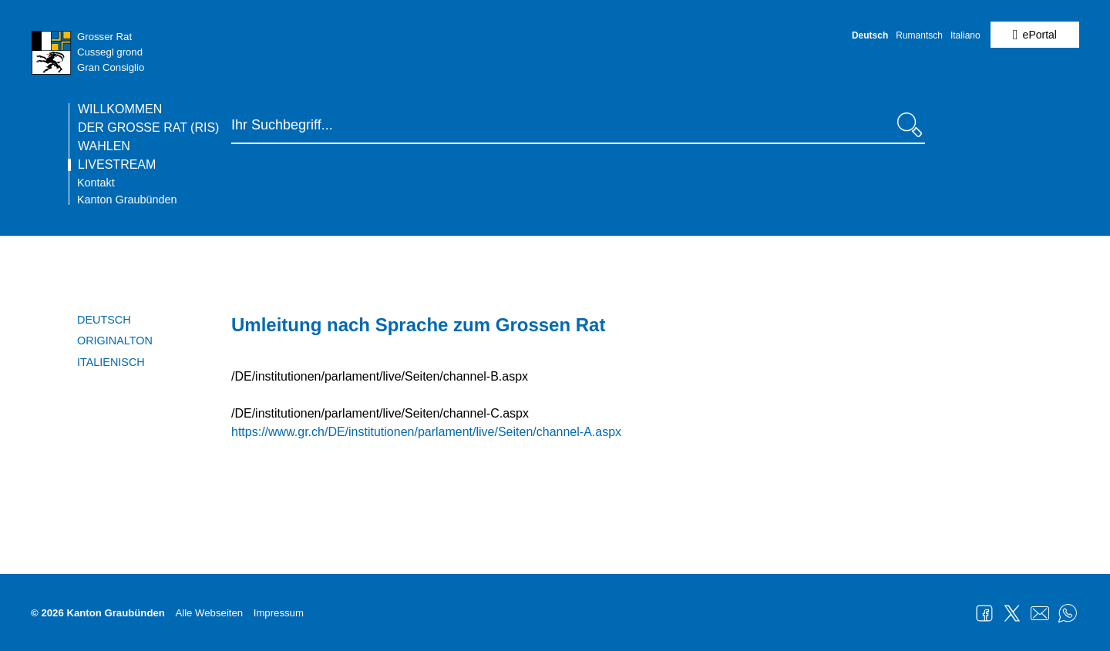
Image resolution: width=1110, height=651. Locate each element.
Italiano (965, 35)
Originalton (115, 340)
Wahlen (104, 146)
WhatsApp (1067, 613)
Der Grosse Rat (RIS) (148, 128)
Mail (1039, 613)
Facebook (984, 613)
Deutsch (104, 320)
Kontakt (96, 182)
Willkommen (120, 109)
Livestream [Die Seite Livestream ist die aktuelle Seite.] (117, 165)
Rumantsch (919, 35)
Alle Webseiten (209, 613)
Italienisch (111, 362)
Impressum (279, 613)
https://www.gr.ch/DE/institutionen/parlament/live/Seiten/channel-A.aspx (426, 431)
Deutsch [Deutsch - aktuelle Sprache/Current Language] (870, 35)
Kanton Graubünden (127, 199)
